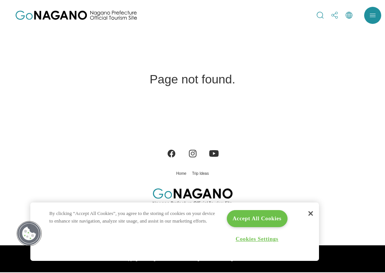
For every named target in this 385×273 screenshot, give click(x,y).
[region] (174, 231)
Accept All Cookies (257, 218)
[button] (29, 233)
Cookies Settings (257, 239)
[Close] (310, 213)
